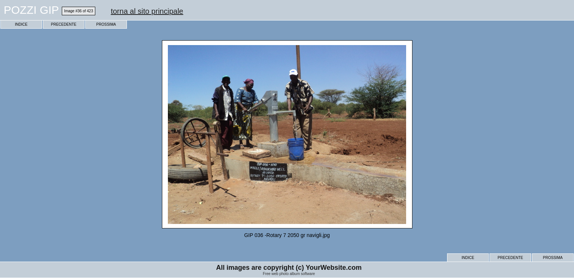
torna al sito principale (147, 11)
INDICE (21, 24)
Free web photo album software (289, 274)
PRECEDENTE (63, 24)
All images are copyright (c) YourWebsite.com (288, 267)
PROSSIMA (106, 24)
